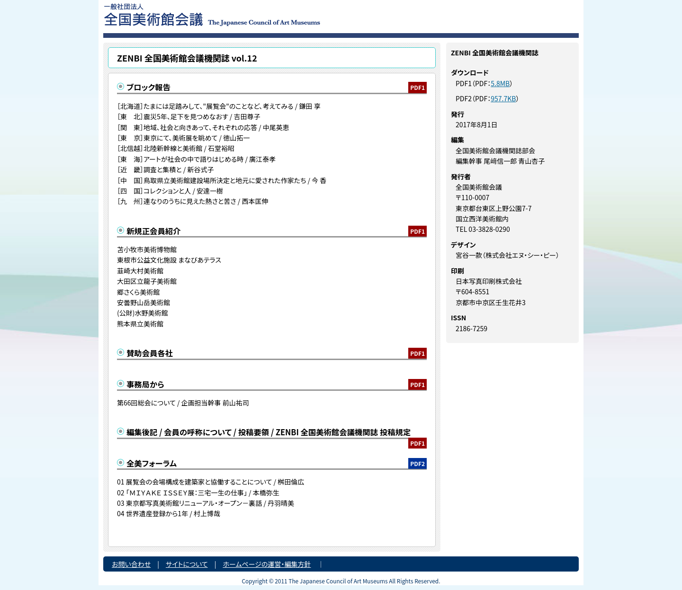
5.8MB (500, 83)
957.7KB (503, 98)
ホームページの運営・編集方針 (267, 564)
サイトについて (187, 564)
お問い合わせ (131, 564)
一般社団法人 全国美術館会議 (269, 14)
